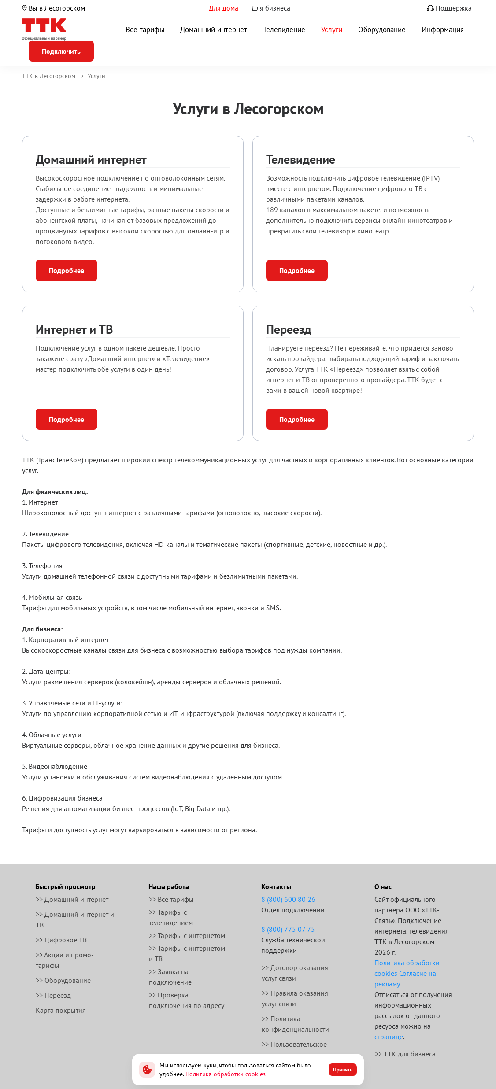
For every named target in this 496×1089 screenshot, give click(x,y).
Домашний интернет (213, 29)
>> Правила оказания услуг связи (295, 998)
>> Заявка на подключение (170, 976)
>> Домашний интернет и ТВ (75, 919)
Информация (443, 29)
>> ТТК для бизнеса (405, 1053)
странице (388, 1036)
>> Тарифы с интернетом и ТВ (187, 953)
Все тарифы (145, 29)
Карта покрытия (61, 1010)
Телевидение (284, 29)
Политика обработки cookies (225, 1074)
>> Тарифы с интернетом (187, 935)
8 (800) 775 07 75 (288, 929)
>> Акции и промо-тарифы (65, 960)
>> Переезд (53, 995)
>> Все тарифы (171, 899)
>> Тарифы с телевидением (171, 917)
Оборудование (382, 29)
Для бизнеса (271, 8)
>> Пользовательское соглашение (294, 1049)
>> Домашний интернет (72, 899)
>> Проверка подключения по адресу (186, 1000)
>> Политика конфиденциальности (295, 1024)
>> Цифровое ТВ (61, 939)
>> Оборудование (63, 980)
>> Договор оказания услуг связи (295, 972)
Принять (342, 1069)
